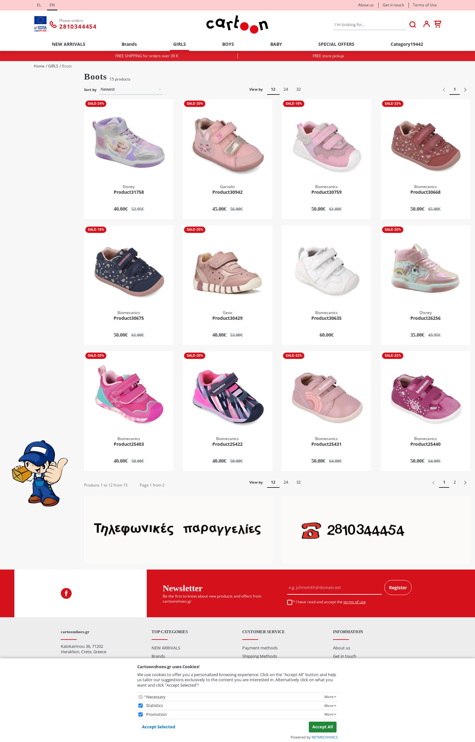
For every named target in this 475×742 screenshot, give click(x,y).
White (18, 379)
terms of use (355, 602)
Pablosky (21, 303)
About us (366, 5)
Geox (18, 294)
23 (15, 156)
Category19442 (407, 44)
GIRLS (179, 44)
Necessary (156, 697)
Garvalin (21, 286)
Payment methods (260, 648)
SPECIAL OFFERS (336, 44)
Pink (17, 362)
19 (15, 123)
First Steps (23, 235)
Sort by (90, 90)
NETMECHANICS (325, 737)
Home (39, 66)
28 (15, 199)
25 (15, 174)
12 (273, 89)
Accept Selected (158, 727)
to (34, 433)
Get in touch (393, 5)
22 (15, 148)
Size (8, 113)
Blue (17, 336)
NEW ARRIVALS (68, 44)
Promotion (156, 714)
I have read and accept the (331, 602)
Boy (16, 89)
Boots (18, 218)
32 (298, 89)
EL (39, 5)
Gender (11, 79)
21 (15, 140)
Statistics (154, 705)
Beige (18, 328)
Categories (14, 208)
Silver (18, 370)
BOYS (228, 44)
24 (15, 165)
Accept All (322, 727)
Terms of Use (425, 5)
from (13, 433)
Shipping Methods (259, 656)
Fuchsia (20, 353)
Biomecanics (25, 269)
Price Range (17, 393)
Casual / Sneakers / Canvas (38, 226)
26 (15, 182)
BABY (276, 44)
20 (15, 131)
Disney (19, 277)
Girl (16, 98)
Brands (129, 44)
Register (398, 587)
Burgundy (22, 345)
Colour (11, 318)
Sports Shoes (25, 244)
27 (15, 190)
